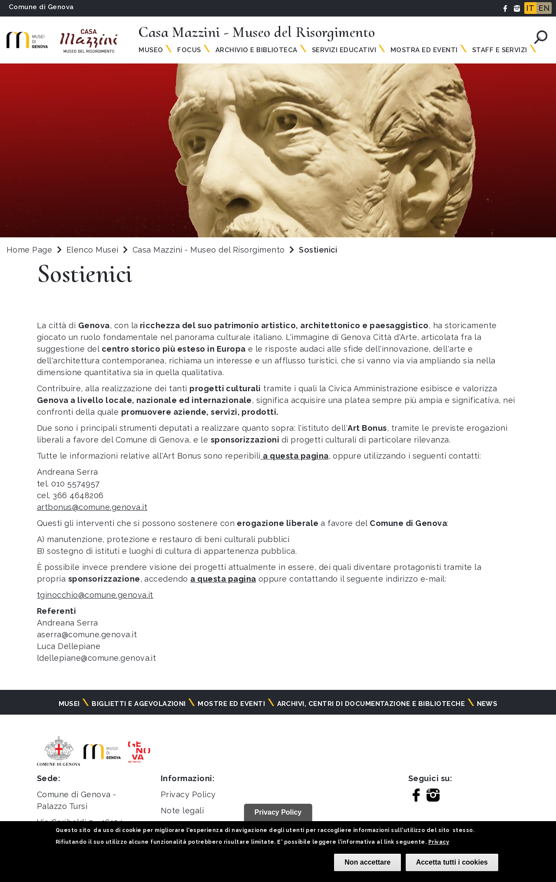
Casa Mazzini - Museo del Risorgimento (209, 249)
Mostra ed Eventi (424, 50)
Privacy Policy (188, 794)
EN (544, 8)
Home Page (29, 249)
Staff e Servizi (499, 50)
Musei (69, 704)
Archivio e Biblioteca (256, 50)
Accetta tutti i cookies (452, 862)
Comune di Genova (41, 7)
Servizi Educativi (344, 50)
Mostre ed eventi (231, 704)
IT (530, 8)
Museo (151, 50)
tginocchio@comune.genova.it (95, 594)
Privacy (438, 842)
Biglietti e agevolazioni (139, 704)
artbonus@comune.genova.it (92, 507)
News (487, 704)
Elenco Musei (92, 249)
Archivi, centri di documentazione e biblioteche (371, 704)
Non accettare (367, 862)
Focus (189, 50)
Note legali (182, 810)
